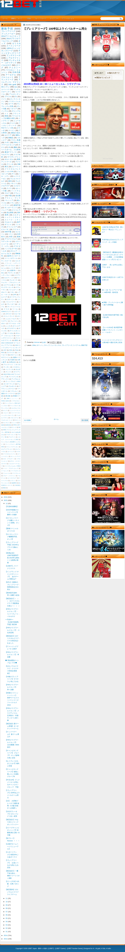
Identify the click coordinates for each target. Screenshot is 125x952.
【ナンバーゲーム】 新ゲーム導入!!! (12, 734)
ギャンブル (16, 111)
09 (7, 905)
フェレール (6, 473)
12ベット (40, 345)
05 (7, 918)
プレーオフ (11, 304)
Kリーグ (14, 427)
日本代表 (16, 72)
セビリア (8, 135)
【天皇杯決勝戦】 (11, 506)
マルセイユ (9, 222)
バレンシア (9, 200)
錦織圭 (10, 138)
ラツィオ (10, 164)
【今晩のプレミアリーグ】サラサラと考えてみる (11, 679)
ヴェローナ (13, 280)
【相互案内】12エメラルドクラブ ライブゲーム (11, 892)
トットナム (15, 191)
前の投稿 (85, 420)
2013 (6, 939)
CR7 (5, 350)
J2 (9, 147)
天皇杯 (12, 360)
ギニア (5, 410)
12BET (51, 948)
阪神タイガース (13, 256)
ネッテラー (54, 18)
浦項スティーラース (8, 393)
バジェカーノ (13, 289)
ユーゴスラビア (12, 478)
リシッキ (14, 422)
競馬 (7, 215)
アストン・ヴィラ (12, 198)
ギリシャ (8, 224)
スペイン (11, 130)
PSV (2, 352)
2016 (6, 497)
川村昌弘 (17, 485)
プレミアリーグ (40, 18)
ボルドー (4, 292)
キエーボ (17, 314)
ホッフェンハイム (13, 306)
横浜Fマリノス (11, 152)
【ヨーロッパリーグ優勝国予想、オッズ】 (11, 536)
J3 (19, 362)
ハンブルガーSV (11, 249)
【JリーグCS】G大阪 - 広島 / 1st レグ (12, 883)
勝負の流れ (15, 133)
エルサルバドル (15, 408)
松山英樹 (10, 212)
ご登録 (28, 18)
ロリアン (17, 372)
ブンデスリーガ (13, 55)
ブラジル (8, 96)
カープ (16, 285)
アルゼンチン (14, 94)
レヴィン (13, 480)
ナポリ (7, 142)
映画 (4, 488)
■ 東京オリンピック (102, 78)
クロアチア (5, 186)
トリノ (10, 234)
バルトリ (6, 413)
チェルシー (14, 67)
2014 (6, 935)
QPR (14, 294)
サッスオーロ (6, 261)
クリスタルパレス (12, 169)
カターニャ (11, 299)
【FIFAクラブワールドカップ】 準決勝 (12, 654)
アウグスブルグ (11, 239)
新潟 (10, 181)
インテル (4, 111)
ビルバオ (5, 229)
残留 (16, 340)
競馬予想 (17, 205)
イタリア (13, 109)
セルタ (17, 261)
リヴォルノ (14, 391)
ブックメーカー (8, 34)
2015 (6, 500)
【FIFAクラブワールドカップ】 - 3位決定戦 (12, 630)
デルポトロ (12, 386)
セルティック (9, 277)
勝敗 (15, 147)
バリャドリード (11, 302)
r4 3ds (103, 948)
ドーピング (4, 470)
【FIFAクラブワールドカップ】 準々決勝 (11, 687)
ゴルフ (7, 193)
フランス (16, 113)
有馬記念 (12, 362)
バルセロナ (6, 65)
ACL (2, 273)
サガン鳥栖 (15, 140)
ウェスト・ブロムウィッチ (10, 282)
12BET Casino (60, 948)
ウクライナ (11, 352)
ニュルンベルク (11, 319)
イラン (12, 203)
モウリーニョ (5, 357)
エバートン (16, 167)
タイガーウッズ (9, 384)
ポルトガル (9, 159)
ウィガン (7, 367)
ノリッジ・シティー (12, 263)
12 (7, 503)
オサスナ (9, 314)
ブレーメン (14, 321)
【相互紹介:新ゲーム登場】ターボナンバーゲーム (12, 726)
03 (7, 925)
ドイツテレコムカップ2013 (12, 466)
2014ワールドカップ (10, 36)
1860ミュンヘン (12, 398)
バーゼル (10, 333)
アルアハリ (12, 437)
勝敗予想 (84, 345)
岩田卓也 (8, 425)
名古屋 (18, 196)
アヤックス (5, 379)
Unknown (37, 342)
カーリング (11, 451)
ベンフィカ (9, 369)
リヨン (12, 292)
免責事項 (14, 483)
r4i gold (97, 948)
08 (7, 908)
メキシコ (13, 183)
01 (7, 931)
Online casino (5, 401)
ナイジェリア (12, 227)
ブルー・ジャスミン (9, 475)
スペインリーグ (13, 46)
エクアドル (7, 285)
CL (16, 96)
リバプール (76, 345)
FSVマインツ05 (7, 128)
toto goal (12, 84)
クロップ (47, 345)
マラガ (6, 309)
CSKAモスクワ (6, 311)
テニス (12, 123)
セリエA (16, 43)
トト (7, 113)
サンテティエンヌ (7, 287)
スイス (9, 188)
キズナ (18, 451)
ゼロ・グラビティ (8, 458)
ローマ (10, 104)
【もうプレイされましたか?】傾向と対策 (12, 763)
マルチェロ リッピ (6, 420)
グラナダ (17, 246)
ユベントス (5, 89)
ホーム (5, 18)
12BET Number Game (74, 948)
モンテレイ (6, 422)
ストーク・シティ (12, 220)
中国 (10, 196)
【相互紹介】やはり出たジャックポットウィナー (11, 822)
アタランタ (11, 273)
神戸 (18, 222)
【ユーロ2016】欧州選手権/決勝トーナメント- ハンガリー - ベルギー (112, 330)
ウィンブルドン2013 (13, 381)
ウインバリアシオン (12, 446)
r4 (93, 948)
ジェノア (4, 210)
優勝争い (13, 270)
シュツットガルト (12, 217)
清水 (18, 212)
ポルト (3, 323)
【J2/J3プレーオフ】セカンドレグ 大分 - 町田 (11, 814)
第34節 (8, 396)
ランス (8, 372)
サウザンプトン (13, 157)
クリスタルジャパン (9, 454)
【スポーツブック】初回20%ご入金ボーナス (11, 854)
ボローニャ (14, 355)
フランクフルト (9, 265)
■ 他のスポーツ (113, 73)
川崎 (18, 164)
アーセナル (11, 75)
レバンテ (12, 268)
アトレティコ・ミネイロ (12, 364)
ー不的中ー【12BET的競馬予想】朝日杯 (11, 622)
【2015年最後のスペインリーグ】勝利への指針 (12, 512)
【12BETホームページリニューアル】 (11, 846)
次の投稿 (27, 420)
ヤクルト (16, 229)
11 (7, 898)
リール (15, 309)
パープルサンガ (15, 470)
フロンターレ (14, 417)
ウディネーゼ (6, 241)
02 (7, 928)
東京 (6, 167)
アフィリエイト (68, 18)
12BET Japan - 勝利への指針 (37, 948)
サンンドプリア (15, 456)
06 (7, 915)
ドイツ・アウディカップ (10, 468)
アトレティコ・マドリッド (10, 81)
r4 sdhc (108, 948)
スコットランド (9, 316)
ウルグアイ (5, 154)
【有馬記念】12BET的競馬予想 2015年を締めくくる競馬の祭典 (12, 558)
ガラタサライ (11, 328)
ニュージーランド (15, 410)
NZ (19, 427)
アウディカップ (10, 434)
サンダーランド (11, 208)
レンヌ (8, 326)
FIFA (10, 350)
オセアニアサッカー (7, 449)
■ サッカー (99, 73)
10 (7, 902)
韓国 (6, 116)
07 (7, 912)
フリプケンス (16, 473)
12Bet (34, 345)
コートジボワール (11, 258)
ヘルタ (3, 251)
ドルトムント (7, 77)
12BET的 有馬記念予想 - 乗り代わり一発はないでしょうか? (113, 229)
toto (15, 87)
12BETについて (16, 18)
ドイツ (3, 99)
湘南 (18, 237)
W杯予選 (8, 232)
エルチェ (16, 215)
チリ (13, 174)
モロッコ (17, 420)
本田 (11, 237)
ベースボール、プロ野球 (10, 150)
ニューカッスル (55, 345)
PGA (16, 350)
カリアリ (17, 275)
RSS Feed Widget (108, 158)
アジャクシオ (13, 376)
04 (7, 921)
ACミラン (5, 87)
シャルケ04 (9, 171)
